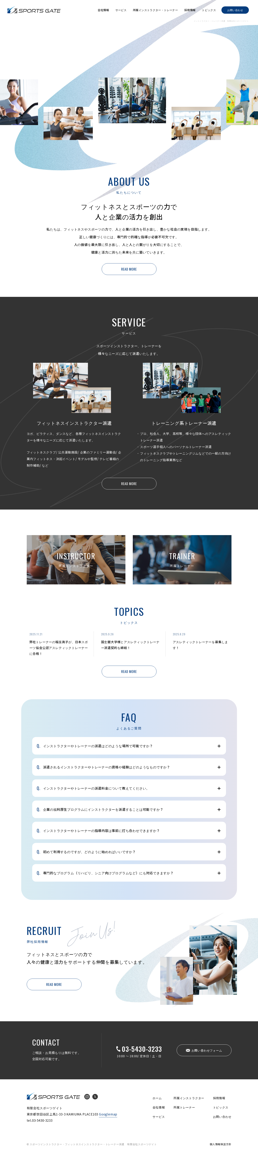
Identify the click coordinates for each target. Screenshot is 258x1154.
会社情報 (103, 10)
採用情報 (190, 10)
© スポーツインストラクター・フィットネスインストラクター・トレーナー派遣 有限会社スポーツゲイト (92, 1144)
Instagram (87, 1096)
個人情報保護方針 (220, 1144)
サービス (121, 10)
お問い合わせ (235, 10)
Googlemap (108, 1114)
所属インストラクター (189, 1098)
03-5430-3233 (142, 1049)
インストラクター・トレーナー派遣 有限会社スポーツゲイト (34, 10)
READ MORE (129, 269)
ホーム (157, 1098)
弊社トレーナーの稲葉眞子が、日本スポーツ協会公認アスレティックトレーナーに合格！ (58, 648)
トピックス (209, 10)
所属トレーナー (184, 1107)
